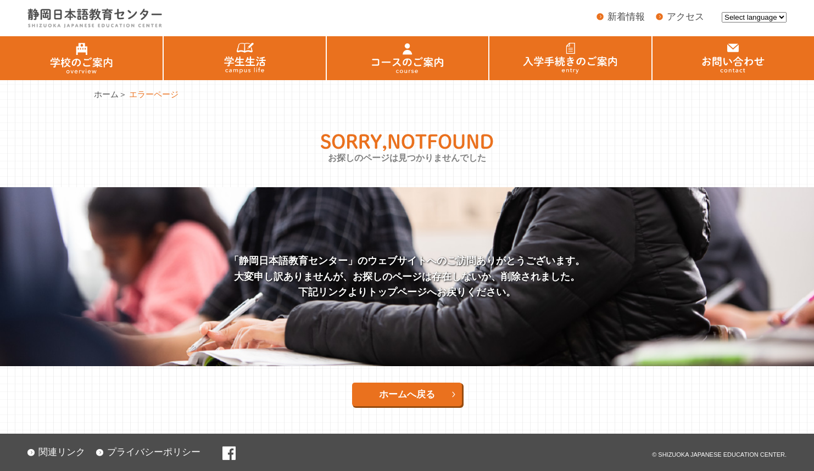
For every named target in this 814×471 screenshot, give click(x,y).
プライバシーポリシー (153, 452)
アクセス (685, 17)
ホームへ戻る (407, 394)
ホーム (106, 94)
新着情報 (626, 17)
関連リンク (61, 452)
